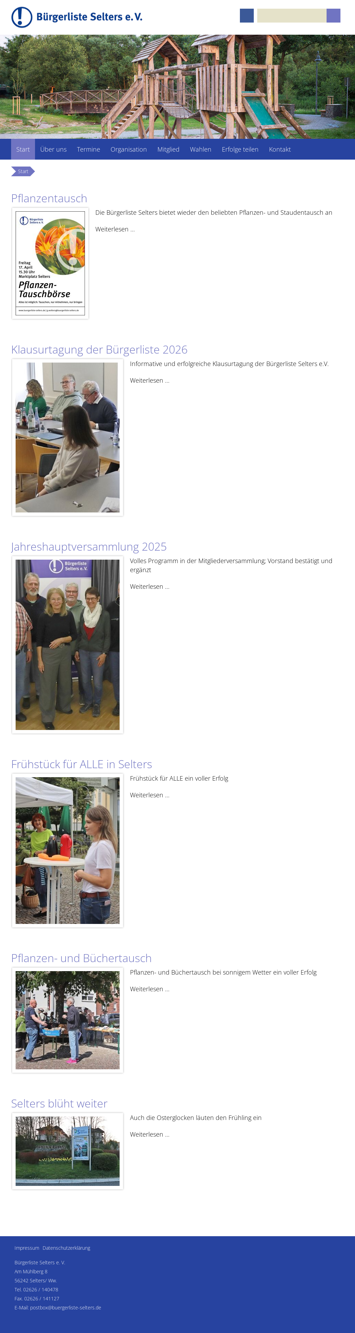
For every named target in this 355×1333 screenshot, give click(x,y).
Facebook (247, 16)
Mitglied (168, 149)
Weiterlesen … (115, 228)
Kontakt (280, 149)
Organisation (129, 149)
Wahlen (200, 149)
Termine (88, 149)
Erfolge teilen (240, 149)
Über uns (53, 149)
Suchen (333, 16)
